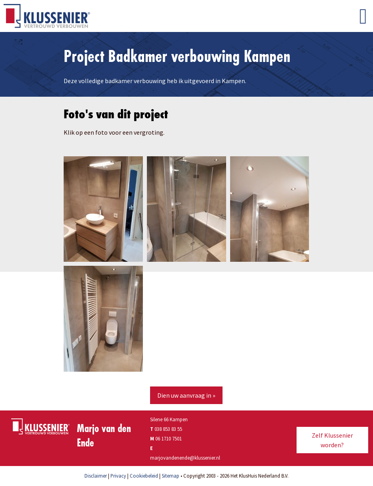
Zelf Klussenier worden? (332, 440)
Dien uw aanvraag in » (186, 395)
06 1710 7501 (168, 438)
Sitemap (170, 475)
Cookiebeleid (144, 475)
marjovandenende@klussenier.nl (185, 457)
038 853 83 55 (166, 429)
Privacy (118, 475)
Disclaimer (95, 475)
